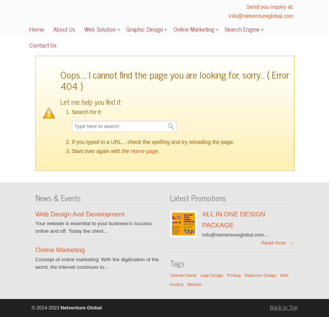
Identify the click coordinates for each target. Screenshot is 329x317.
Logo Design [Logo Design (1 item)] (212, 275)
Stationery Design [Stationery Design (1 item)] (260, 275)
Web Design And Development (80, 214)
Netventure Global (58, 19)
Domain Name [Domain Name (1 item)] (184, 275)
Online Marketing (60, 250)
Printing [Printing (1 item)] (233, 275)
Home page (144, 151)
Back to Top (283, 307)
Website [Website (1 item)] (194, 284)
